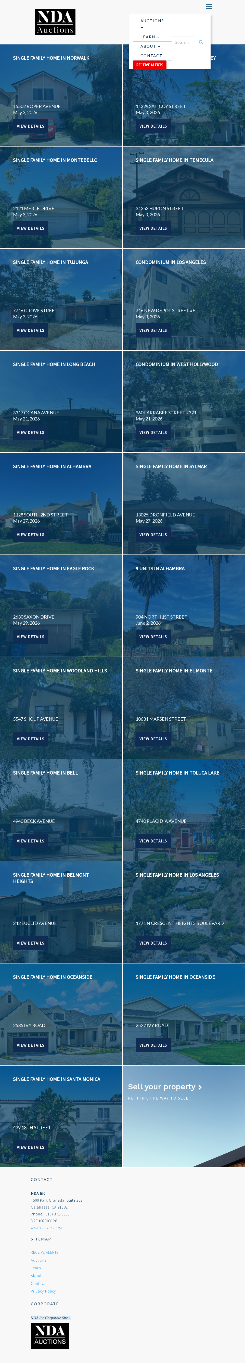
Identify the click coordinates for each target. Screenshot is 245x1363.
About (150, 46)
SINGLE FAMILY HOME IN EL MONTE (174, 670)
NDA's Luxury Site (46, 1227)
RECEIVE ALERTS (149, 65)
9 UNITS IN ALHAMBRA (160, 568)
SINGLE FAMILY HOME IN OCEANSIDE (52, 977)
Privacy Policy (43, 1291)
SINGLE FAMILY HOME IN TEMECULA (174, 160)
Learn (149, 36)
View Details (30, 126)
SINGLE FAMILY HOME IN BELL (45, 772)
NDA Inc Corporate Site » (51, 1318)
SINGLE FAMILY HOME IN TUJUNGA (50, 262)
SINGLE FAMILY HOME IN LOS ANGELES (177, 875)
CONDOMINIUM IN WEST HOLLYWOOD (177, 364)
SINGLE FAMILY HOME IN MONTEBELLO (55, 160)
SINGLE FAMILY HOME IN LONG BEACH (54, 364)
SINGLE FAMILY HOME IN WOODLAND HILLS (60, 670)
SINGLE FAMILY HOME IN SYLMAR (171, 466)
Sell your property (165, 1086)
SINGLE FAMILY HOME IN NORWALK (51, 58)
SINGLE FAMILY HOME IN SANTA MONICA (56, 1079)
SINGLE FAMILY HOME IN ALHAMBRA (52, 466)
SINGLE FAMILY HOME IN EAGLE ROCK (53, 568)
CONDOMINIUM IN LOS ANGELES (171, 262)
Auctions (152, 23)
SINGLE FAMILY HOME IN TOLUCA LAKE (177, 772)
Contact (151, 55)
